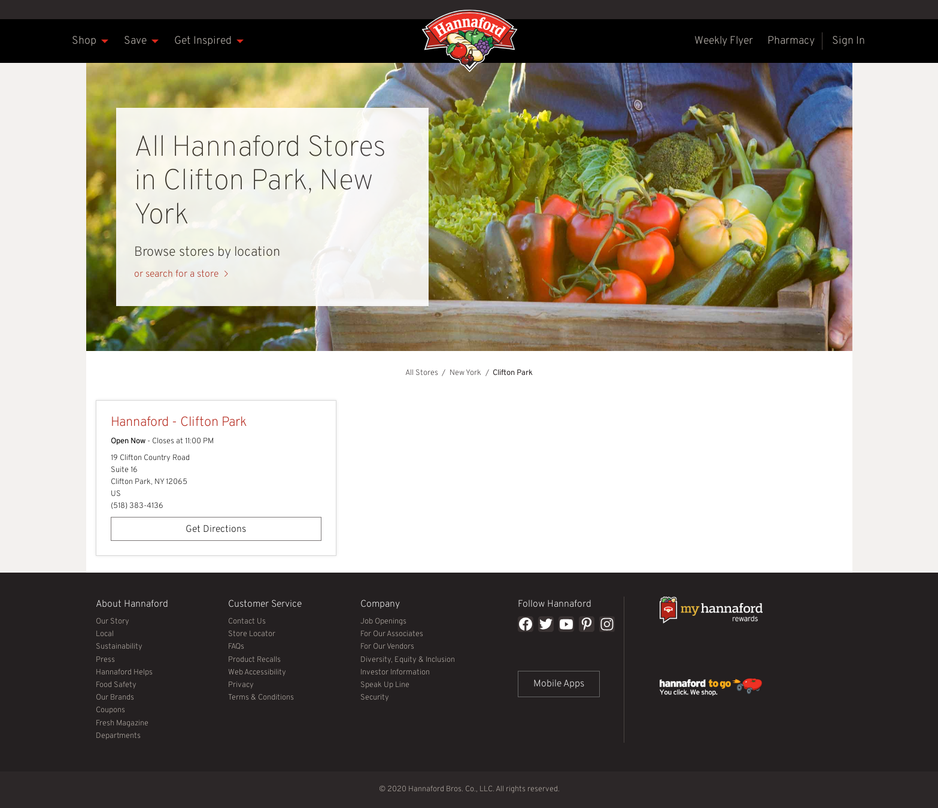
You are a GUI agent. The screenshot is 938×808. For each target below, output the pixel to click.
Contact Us (247, 622)
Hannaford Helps (124, 672)
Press (105, 660)
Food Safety (116, 685)
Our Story (112, 622)
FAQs (236, 647)
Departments (118, 736)
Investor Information (395, 672)
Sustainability (119, 647)
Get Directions (179, 526)
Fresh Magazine (122, 723)
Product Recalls (254, 660)
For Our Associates (391, 634)
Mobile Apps (558, 684)
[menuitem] (84, 41)
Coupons (110, 710)
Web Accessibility (257, 672)
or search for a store (176, 274)
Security (374, 698)
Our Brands (115, 698)
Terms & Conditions (261, 698)
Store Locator (251, 634)
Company (399, 603)
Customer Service (267, 603)
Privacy (241, 685)
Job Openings (383, 622)
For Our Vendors (387, 647)
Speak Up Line (384, 685)
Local (105, 634)
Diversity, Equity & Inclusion (407, 660)
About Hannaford (135, 603)
